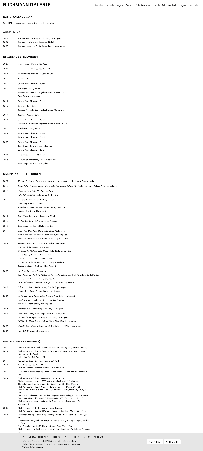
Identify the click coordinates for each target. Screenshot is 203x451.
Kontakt (172, 5)
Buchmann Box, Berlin (27, 106)
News (129, 5)
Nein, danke (172, 442)
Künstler (99, 5)
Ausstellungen (115, 5)
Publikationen (143, 5)
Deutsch (197, 5)
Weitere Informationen (32, 448)
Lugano (183, 5)
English (192, 5)
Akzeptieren (155, 442)
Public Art (159, 5)
